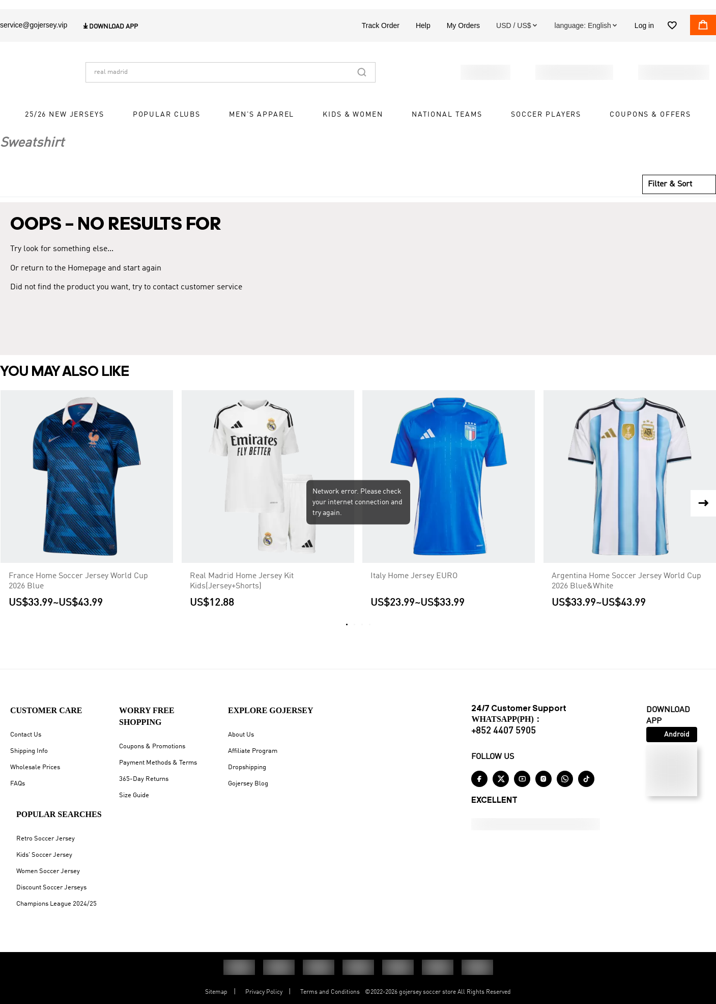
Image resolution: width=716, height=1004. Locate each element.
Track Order (380, 46)
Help (423, 46)
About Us (241, 734)
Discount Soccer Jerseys (51, 887)
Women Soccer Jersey (48, 871)
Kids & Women (353, 135)
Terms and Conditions (330, 992)
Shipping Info (29, 751)
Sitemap (216, 992)
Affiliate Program (252, 751)
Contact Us (25, 734)
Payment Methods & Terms (158, 762)
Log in (644, 46)
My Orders (463, 46)
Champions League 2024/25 (56, 904)
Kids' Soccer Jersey (44, 855)
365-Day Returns (143, 779)
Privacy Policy (263, 992)
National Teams (447, 135)
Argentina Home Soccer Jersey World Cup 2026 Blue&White (626, 591)
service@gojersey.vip (33, 45)
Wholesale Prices (35, 767)
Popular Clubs (167, 135)
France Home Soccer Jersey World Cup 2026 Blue (78, 591)
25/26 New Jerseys (64, 135)
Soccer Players (546, 135)
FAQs (17, 783)
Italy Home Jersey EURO (413, 586)
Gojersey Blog (248, 783)
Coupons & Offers (650, 135)
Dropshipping (247, 767)
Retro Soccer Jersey (45, 838)
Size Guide (134, 795)
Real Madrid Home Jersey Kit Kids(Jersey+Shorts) (242, 591)
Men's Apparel (261, 135)
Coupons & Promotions (152, 746)
